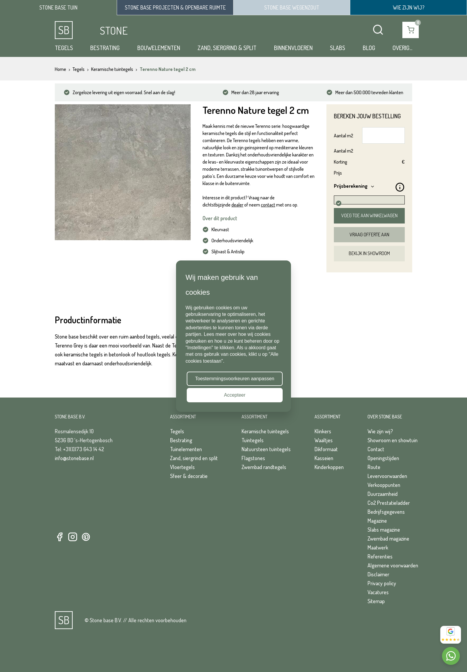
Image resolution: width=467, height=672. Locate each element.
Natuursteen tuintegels (266, 449)
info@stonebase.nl (74, 458)
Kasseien (324, 458)
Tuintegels (253, 440)
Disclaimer (378, 574)
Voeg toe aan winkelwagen (369, 215)
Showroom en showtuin (393, 440)
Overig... (402, 48)
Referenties (380, 556)
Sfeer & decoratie (189, 476)
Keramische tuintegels (265, 431)
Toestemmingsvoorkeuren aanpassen (234, 378)
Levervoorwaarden (387, 476)
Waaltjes (324, 440)
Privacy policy (382, 583)
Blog (369, 48)
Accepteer (234, 395)
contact (268, 205)
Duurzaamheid (383, 494)
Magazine (377, 520)
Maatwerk (378, 547)
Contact (376, 449)
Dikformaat (326, 449)
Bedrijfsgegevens (386, 511)
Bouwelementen (158, 48)
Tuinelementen (186, 449)
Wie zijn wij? (380, 431)
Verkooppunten (384, 485)
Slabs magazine (384, 529)
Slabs (337, 48)
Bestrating (105, 48)
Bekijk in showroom (369, 253)
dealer (237, 205)
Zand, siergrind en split (194, 458)
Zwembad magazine (388, 538)
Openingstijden (383, 458)
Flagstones (253, 458)
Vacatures (378, 592)
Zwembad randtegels (264, 467)
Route (374, 467)
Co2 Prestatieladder (389, 502)
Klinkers (323, 431)
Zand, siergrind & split (226, 48)
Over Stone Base (385, 417)
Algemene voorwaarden (393, 565)
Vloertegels (182, 467)
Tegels (64, 48)
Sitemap (376, 601)
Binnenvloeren (293, 48)
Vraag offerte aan (369, 235)
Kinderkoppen (329, 467)
